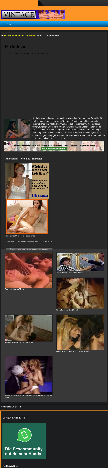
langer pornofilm (27, 241)
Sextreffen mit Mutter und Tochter (20, 35)
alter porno (15, 241)
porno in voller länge (43, 241)
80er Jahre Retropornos (25, 236)
